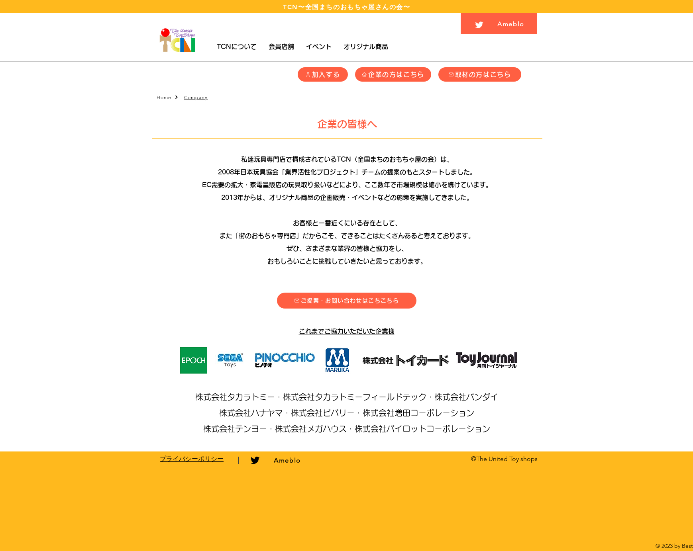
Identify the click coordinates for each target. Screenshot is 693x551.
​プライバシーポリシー (192, 459)
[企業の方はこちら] (393, 74)
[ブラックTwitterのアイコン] (255, 460)
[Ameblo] (512, 24)
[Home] (167, 97)
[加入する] (323, 74)
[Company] (197, 97)
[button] (237, 47)
